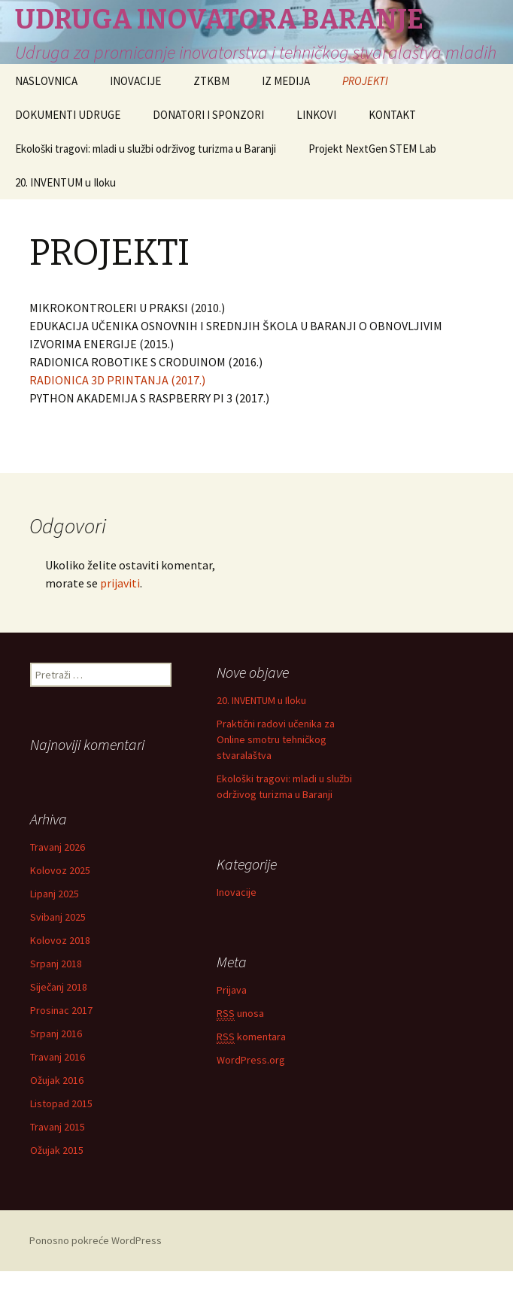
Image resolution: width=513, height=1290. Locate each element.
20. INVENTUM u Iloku (65, 182)
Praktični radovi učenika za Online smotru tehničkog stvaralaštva (276, 739)
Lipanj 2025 (54, 893)
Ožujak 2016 (56, 1080)
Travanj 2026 (57, 847)
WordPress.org (251, 1062)
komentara (251, 1039)
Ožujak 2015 (56, 1150)
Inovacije (236, 894)
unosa (240, 1016)
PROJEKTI (365, 81)
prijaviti (120, 582)
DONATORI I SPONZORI (208, 115)
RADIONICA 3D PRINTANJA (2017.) (117, 379)
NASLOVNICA (46, 81)
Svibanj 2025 (58, 917)
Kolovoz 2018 (60, 940)
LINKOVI (316, 115)
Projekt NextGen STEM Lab (372, 148)
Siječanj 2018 (58, 987)
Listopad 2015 (61, 1103)
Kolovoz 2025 (60, 870)
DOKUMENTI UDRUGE (67, 115)
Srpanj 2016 (56, 1033)
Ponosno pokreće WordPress (95, 1240)
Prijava (232, 992)
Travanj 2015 (57, 1127)
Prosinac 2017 (61, 1010)
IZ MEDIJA (286, 81)
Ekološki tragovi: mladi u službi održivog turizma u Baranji (145, 148)
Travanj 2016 (57, 1057)
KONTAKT (392, 115)
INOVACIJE (135, 81)
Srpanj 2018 (56, 963)
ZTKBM (211, 81)
